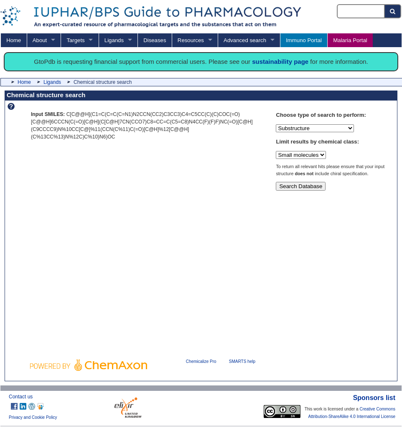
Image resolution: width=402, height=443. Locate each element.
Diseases (154, 40)
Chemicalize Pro (201, 361)
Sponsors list (374, 397)
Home (13, 40)
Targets (75, 40)
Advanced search (245, 40)
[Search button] (393, 11)
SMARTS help (242, 361)
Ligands (114, 40)
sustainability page (280, 61)
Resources (191, 40)
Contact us (21, 397)
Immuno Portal (304, 40)
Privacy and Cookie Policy (33, 417)
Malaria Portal (350, 40)
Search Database (300, 186)
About (40, 40)
